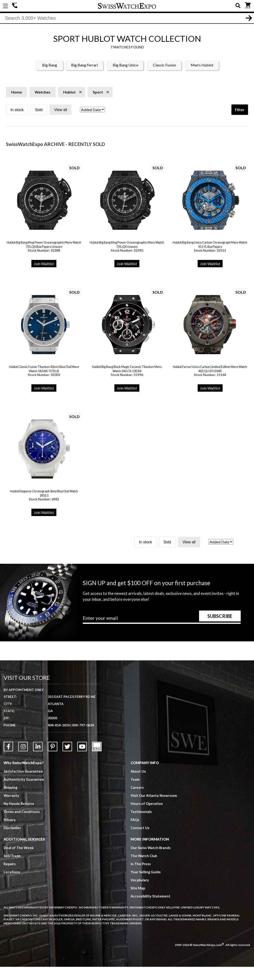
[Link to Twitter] (67, 747)
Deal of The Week (19, 849)
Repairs (10, 865)
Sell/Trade (12, 857)
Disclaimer (12, 829)
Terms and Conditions (22, 813)
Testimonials (141, 813)
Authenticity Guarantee (24, 780)
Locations (12, 873)
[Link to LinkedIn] (38, 747)
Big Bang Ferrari (84, 66)
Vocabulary (140, 881)
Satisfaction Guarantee (23, 772)
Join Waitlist (44, 265)
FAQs (135, 821)
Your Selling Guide (146, 873)
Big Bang (49, 66)
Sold (39, 111)
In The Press (141, 865)
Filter (239, 110)
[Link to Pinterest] (52, 747)
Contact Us (140, 829)
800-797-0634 (83, 726)
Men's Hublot (202, 66)
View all (60, 111)
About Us (138, 772)
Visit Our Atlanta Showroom (154, 796)
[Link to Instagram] (23, 747)
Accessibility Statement (151, 897)
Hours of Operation (147, 805)
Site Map (138, 889)
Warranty (12, 796)
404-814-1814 (15, 5)
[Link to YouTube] (82, 747)
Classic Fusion (164, 66)
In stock (17, 111)
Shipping (11, 788)
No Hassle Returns (19, 805)
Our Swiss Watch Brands (151, 849)
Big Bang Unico (125, 66)
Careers (137, 788)
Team (135, 780)
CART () (247, 4)
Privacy (10, 821)
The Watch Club (144, 857)
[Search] (127, 18)
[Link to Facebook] (8, 747)
